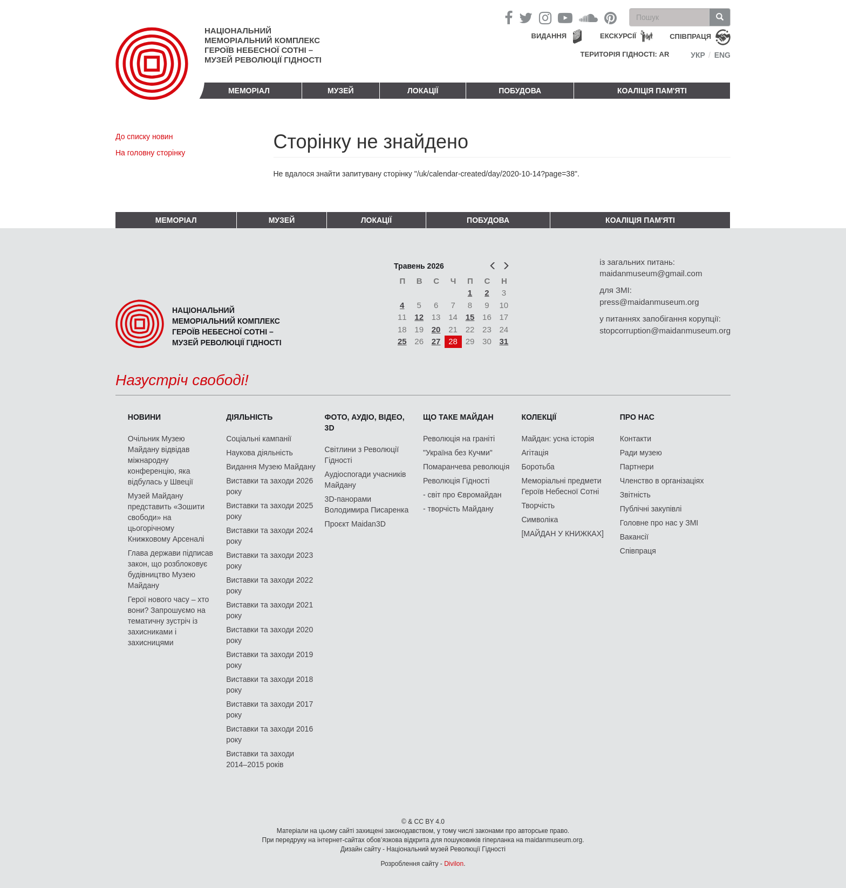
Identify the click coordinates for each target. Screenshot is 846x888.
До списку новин (144, 136)
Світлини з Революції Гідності (362, 455)
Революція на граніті (459, 438)
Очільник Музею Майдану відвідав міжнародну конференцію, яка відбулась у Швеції (160, 460)
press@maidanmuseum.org (649, 301)
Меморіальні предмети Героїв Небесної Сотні (561, 486)
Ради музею (641, 452)
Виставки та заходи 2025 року (269, 511)
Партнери (637, 466)
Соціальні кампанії (258, 438)
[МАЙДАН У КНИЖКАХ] (562, 533)
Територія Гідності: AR (625, 54)
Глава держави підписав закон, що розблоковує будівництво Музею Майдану (170, 569)
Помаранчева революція (466, 466)
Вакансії (634, 536)
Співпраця (638, 551)
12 (419, 317)
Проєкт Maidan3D (355, 524)
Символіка (539, 519)
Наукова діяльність (259, 452)
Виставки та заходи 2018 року (269, 684)
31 (504, 341)
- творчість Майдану (458, 508)
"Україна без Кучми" (458, 452)
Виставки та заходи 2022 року (269, 585)
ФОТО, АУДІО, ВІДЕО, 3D (365, 422)
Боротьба (537, 466)
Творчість (538, 505)
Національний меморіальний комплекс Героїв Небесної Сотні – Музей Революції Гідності (263, 45)
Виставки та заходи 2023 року (269, 560)
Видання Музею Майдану (270, 466)
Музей (341, 90)
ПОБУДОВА (520, 90)
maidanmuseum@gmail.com (650, 273)
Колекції (538, 417)
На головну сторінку (150, 152)
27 (436, 341)
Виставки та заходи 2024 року (269, 535)
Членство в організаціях (662, 480)
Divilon (453, 863)
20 (436, 329)
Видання (549, 36)
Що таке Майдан (458, 417)
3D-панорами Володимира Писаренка (367, 504)
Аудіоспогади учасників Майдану (365, 479)
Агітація (534, 452)
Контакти (635, 438)
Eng (722, 55)
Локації (422, 90)
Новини (144, 417)
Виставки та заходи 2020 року (269, 635)
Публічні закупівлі (651, 508)
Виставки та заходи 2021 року (269, 610)
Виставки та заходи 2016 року (269, 734)
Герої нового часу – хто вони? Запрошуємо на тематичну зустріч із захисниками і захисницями (168, 621)
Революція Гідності (456, 480)
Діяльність (249, 417)
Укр (698, 55)
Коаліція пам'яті (652, 90)
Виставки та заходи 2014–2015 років (260, 759)
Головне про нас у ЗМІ (659, 522)
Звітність (635, 494)
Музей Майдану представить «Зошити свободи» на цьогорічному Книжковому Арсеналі (166, 517)
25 (402, 341)
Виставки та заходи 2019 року (269, 660)
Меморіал (249, 90)
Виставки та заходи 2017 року (269, 709)
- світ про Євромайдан (462, 494)
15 (470, 317)
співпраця (690, 36)
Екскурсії (618, 36)
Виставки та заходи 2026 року (269, 486)
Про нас (637, 417)
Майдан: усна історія (557, 438)
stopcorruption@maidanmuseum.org (665, 330)
